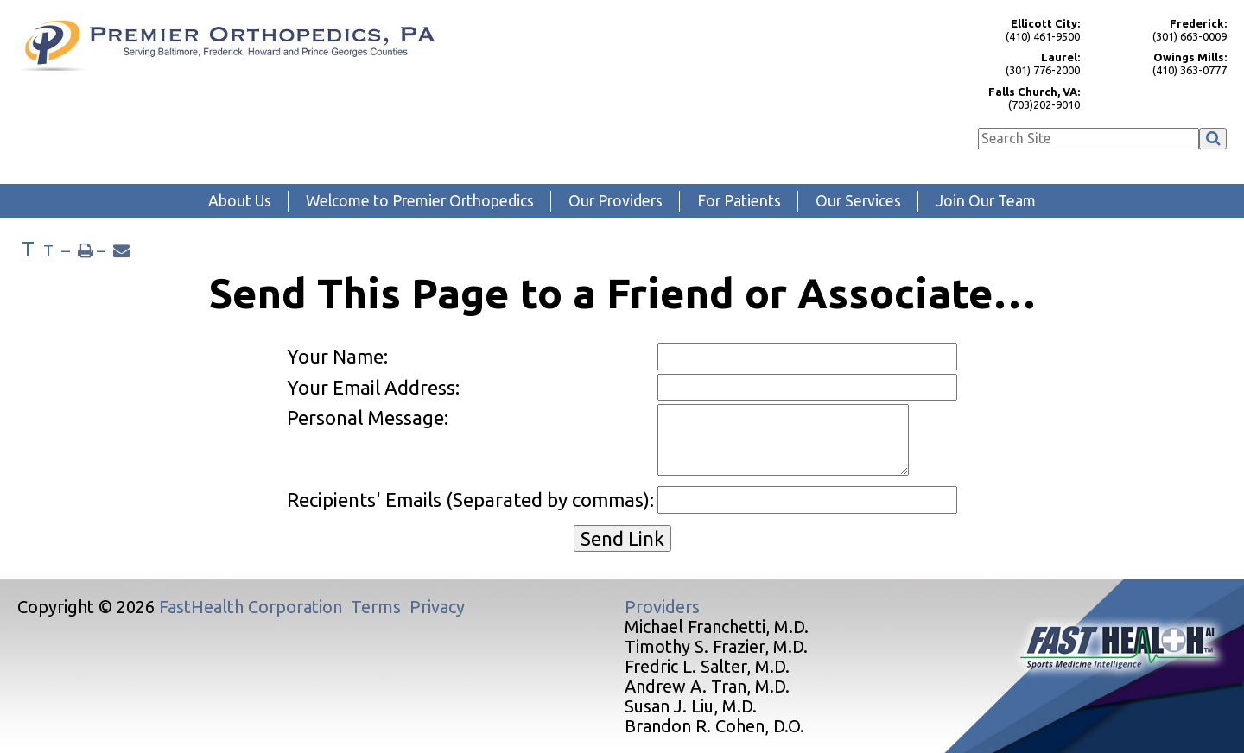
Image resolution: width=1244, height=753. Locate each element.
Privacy (437, 607)
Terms (376, 607)
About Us (239, 201)
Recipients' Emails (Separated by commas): (470, 499)
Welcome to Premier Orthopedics (420, 201)
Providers (662, 607)
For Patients (739, 201)
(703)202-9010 (1015, 98)
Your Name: (337, 356)
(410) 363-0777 (1162, 63)
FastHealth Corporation (250, 607)
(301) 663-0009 (1162, 29)
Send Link (622, 538)
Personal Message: (367, 417)
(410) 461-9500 (1015, 29)
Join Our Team (986, 201)
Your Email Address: (373, 387)
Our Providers (615, 201)
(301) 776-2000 (1015, 63)
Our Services (858, 201)
